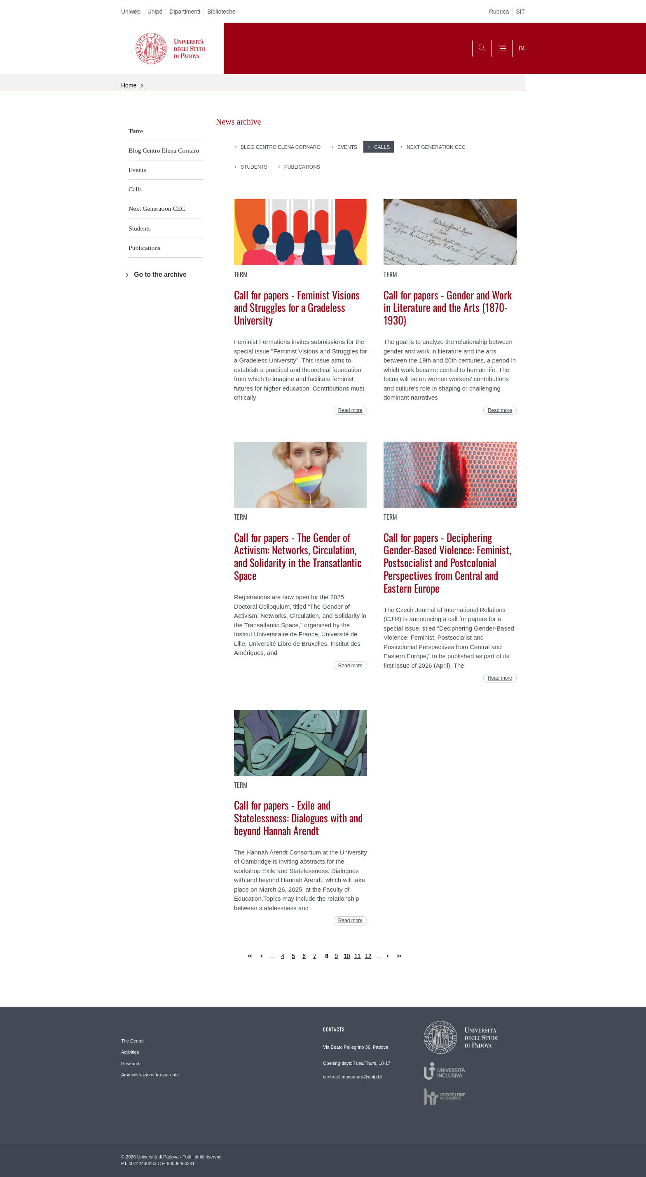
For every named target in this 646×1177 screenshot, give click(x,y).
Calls (135, 189)
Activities (130, 1052)
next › (389, 956)
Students (140, 228)
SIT (520, 11)
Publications (144, 247)
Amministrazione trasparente (150, 1074)
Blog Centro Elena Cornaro (164, 150)
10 (347, 956)
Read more (350, 410)
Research (130, 1063)
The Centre (132, 1040)
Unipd (155, 11)
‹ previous (261, 956)
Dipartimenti (184, 11)
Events (137, 169)
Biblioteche (221, 11)
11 (357, 956)
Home (128, 85)
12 (368, 956)
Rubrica (499, 11)
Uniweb (130, 11)
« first (250, 956)
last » (400, 956)
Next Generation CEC (157, 208)
